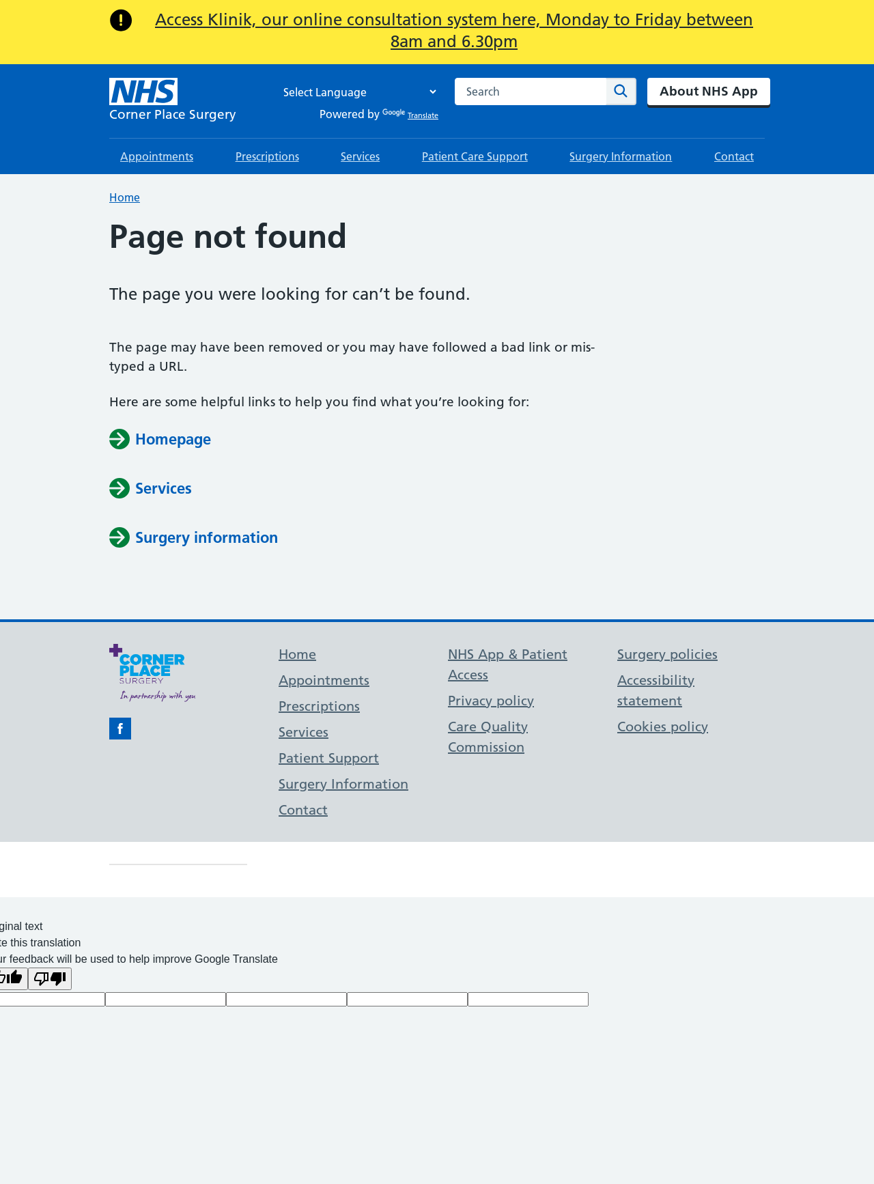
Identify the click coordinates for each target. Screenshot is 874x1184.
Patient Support (329, 758)
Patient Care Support (475, 156)
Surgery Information (620, 156)
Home (124, 197)
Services (360, 156)
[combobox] (530, 91)
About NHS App (709, 91)
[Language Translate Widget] (356, 92)
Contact (734, 156)
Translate (410, 115)
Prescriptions (267, 156)
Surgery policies (667, 654)
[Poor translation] (50, 979)
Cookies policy (662, 726)
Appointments (156, 156)
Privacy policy (491, 700)
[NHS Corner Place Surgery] (172, 101)
